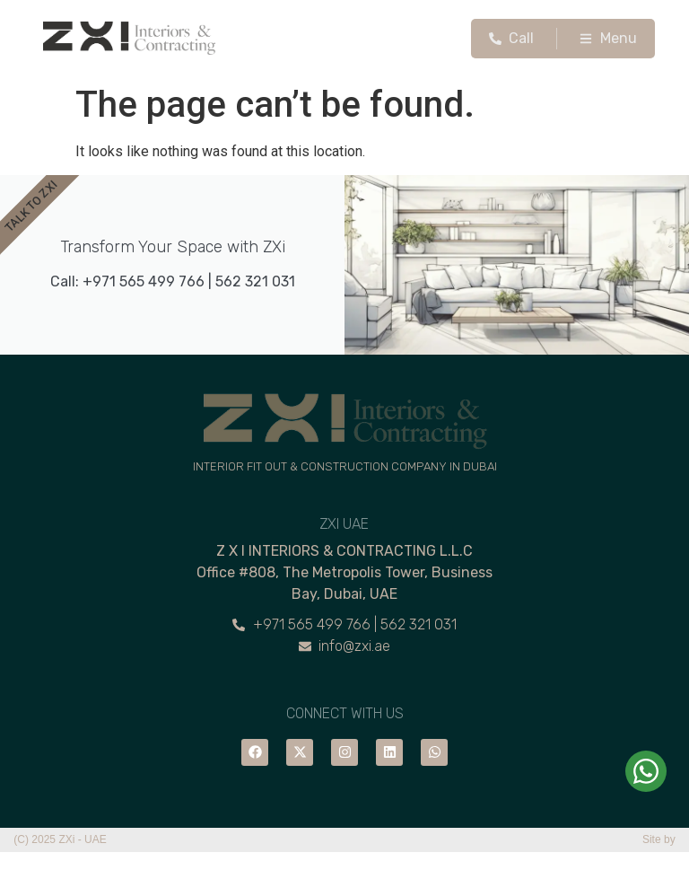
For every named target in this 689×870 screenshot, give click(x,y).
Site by (659, 839)
